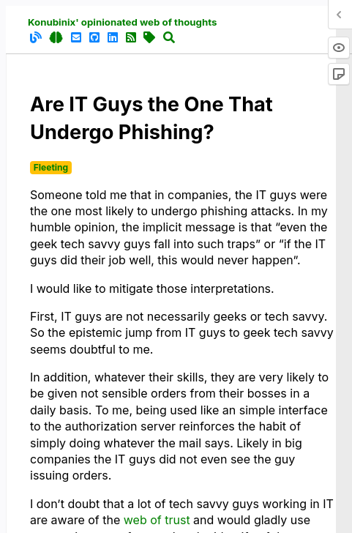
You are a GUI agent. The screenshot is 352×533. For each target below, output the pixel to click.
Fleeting (51, 167)
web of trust (157, 519)
